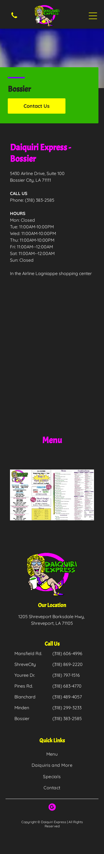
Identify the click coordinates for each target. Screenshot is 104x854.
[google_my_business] (52, 807)
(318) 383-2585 (39, 200)
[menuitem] (52, 754)
